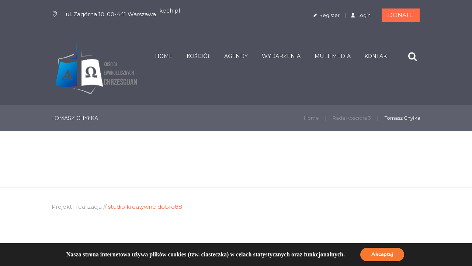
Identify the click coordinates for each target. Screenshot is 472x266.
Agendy (236, 56)
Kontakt (377, 56)
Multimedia (333, 56)
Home (164, 56)
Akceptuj (382, 254)
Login (364, 15)
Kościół (199, 56)
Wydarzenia (281, 56)
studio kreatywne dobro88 (145, 206)
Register (329, 15)
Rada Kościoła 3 (352, 118)
